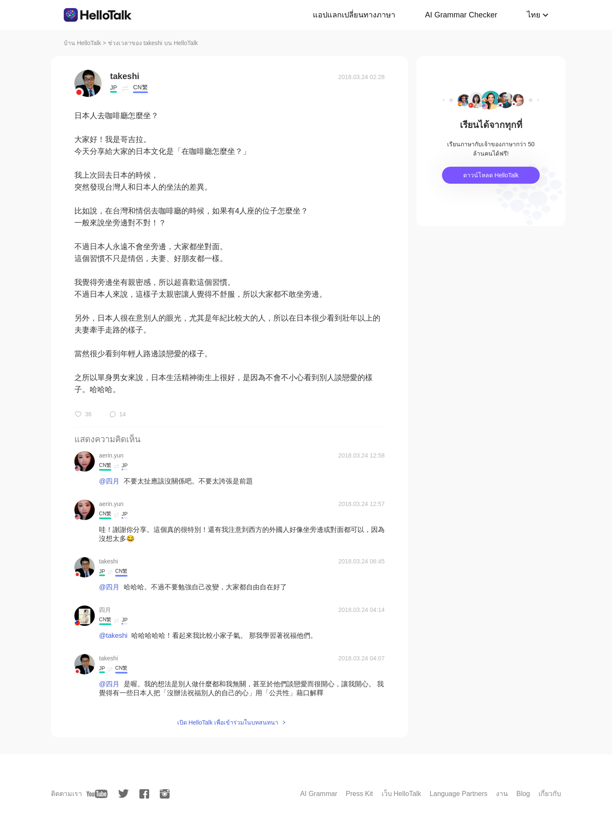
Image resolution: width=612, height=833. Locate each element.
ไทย (534, 15)
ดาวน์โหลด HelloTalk (491, 175)
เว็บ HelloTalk (401, 793)
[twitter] (123, 793)
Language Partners (458, 793)
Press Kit (359, 793)
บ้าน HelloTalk (82, 43)
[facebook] (144, 794)
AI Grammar (318, 793)
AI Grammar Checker (461, 15)
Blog (523, 793)
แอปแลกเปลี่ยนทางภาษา (354, 15)
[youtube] (97, 794)
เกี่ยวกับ (549, 793)
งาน (502, 793)
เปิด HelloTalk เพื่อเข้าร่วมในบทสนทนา (228, 722)
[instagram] (165, 794)
